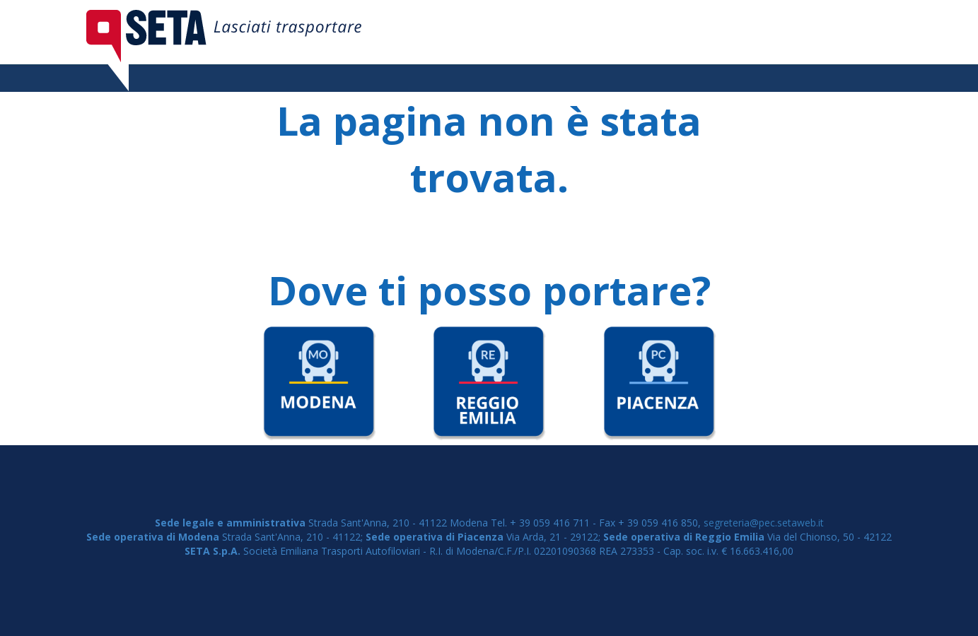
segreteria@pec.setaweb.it (764, 522)
